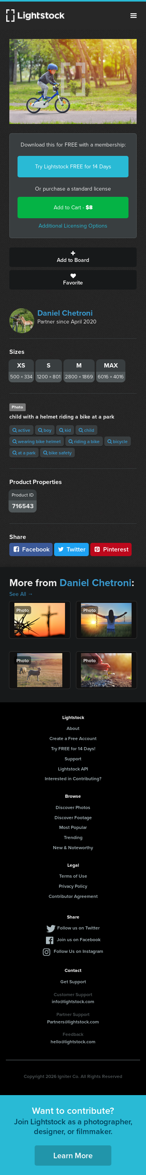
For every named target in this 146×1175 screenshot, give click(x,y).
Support (73, 758)
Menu (133, 15)
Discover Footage (73, 817)
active (21, 430)
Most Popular (73, 827)
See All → (21, 594)
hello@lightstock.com (73, 1041)
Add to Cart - (73, 207)
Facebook (30, 549)
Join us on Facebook (78, 939)
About (73, 728)
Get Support (73, 981)
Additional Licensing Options (73, 226)
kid (65, 430)
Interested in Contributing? (73, 778)
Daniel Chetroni (65, 313)
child (86, 430)
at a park (23, 452)
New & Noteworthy (73, 847)
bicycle (117, 441)
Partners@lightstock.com (73, 1021)
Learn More (73, 1155)
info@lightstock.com (73, 1001)
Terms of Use (73, 876)
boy (44, 430)
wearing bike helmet (36, 441)
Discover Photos (73, 807)
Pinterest (110, 549)
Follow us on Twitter (78, 927)
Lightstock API (73, 768)
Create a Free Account (73, 738)
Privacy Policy (73, 886)
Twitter (71, 549)
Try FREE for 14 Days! (73, 748)
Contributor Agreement (73, 896)
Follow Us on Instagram (78, 951)
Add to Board (73, 257)
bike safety (57, 452)
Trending (73, 837)
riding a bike (84, 441)
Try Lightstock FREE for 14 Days (73, 167)
